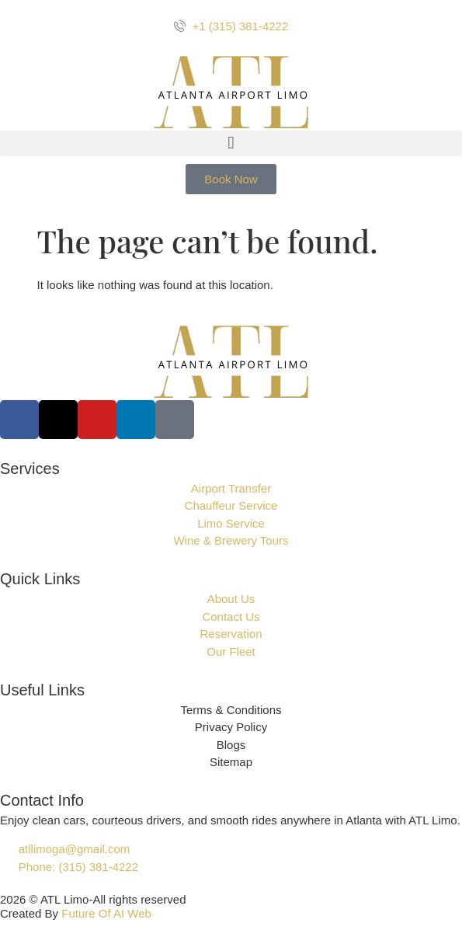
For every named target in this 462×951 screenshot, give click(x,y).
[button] (231, 143)
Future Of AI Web (106, 913)
